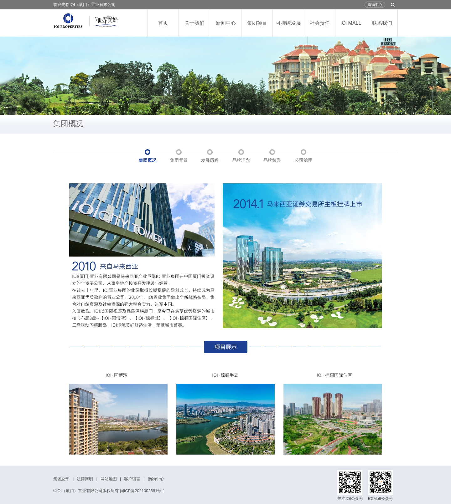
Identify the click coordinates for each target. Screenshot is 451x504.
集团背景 (179, 160)
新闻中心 (226, 23)
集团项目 (257, 23)
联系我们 (382, 23)
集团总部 (61, 478)
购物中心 (374, 5)
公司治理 (303, 160)
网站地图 (109, 478)
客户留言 (132, 478)
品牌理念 (241, 160)
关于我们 (194, 23)
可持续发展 (288, 23)
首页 (163, 23)
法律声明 (85, 478)
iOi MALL (351, 23)
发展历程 (210, 160)
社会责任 (320, 23)
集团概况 (147, 160)
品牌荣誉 (272, 160)
